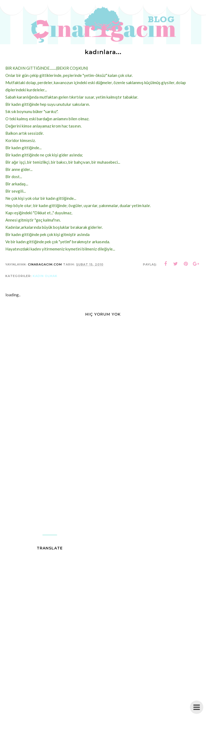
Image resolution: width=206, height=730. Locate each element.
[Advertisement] (103, 491)
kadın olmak (45, 276)
